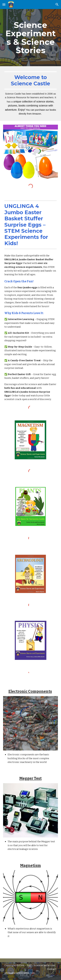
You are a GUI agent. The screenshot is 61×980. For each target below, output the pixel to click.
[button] (4, 4)
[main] (30, 37)
